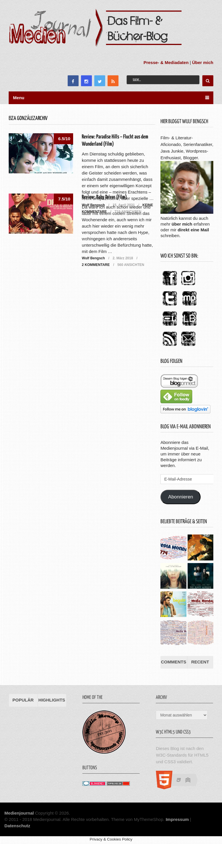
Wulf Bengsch (93, 258)
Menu (18, 97)
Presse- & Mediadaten (165, 62)
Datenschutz (17, 825)
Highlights (51, 699)
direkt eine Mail (193, 229)
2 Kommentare (96, 265)
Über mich (202, 62)
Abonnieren (180, 497)
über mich (182, 224)
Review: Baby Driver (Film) (104, 197)
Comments (173, 661)
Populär (23, 699)
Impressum (177, 819)
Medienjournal (19, 813)
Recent (200, 661)
